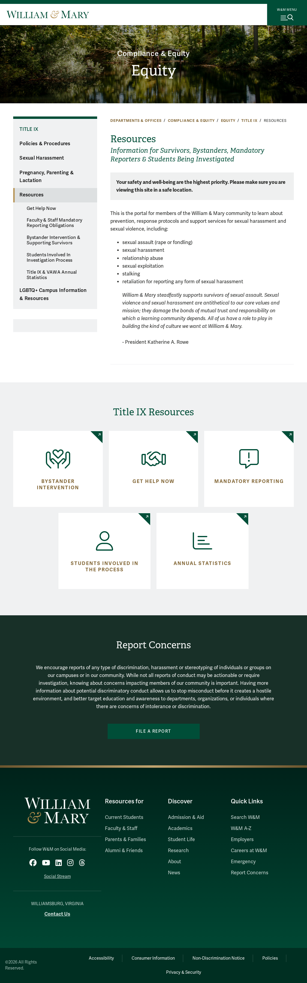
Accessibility (101, 958)
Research (178, 851)
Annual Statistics (202, 564)
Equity (153, 70)
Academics (180, 828)
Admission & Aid (186, 817)
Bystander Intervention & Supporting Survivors (53, 240)
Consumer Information (153, 958)
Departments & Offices (136, 120)
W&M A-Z (241, 828)
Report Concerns (249, 873)
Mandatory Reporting (249, 481)
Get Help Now (41, 208)
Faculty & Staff (121, 828)
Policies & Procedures (44, 144)
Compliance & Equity (153, 53)
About (174, 862)
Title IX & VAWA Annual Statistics (52, 274)
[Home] (48, 14)
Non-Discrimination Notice (218, 958)
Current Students (124, 817)
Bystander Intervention (58, 484)
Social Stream (57, 876)
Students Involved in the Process (105, 567)
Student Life (181, 840)
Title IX (249, 120)
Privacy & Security (183, 972)
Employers (242, 840)
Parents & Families (125, 840)
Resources (31, 195)
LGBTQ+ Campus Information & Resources (53, 294)
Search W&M (245, 817)
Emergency (243, 862)
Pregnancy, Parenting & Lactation (46, 177)
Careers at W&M (249, 851)
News (174, 873)
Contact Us (57, 914)
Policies (270, 958)
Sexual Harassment (41, 158)
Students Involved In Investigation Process (49, 257)
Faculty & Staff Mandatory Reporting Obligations (54, 222)
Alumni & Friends (124, 851)
